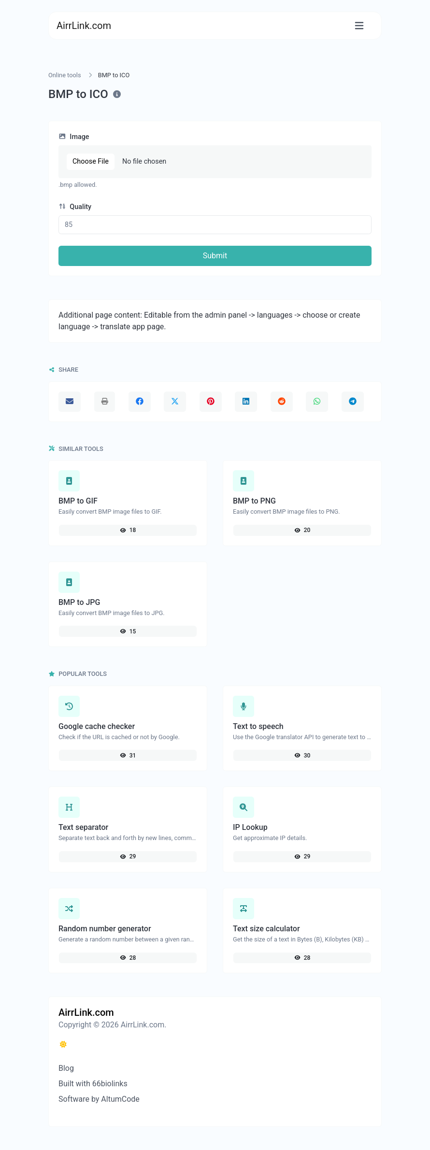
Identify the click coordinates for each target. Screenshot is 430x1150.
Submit (215, 255)
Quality (74, 207)
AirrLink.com (84, 25)
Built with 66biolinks (93, 1083)
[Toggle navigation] (359, 25)
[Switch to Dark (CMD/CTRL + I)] (63, 1044)
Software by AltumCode (99, 1099)
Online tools (64, 75)
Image (73, 137)
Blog (66, 1068)
